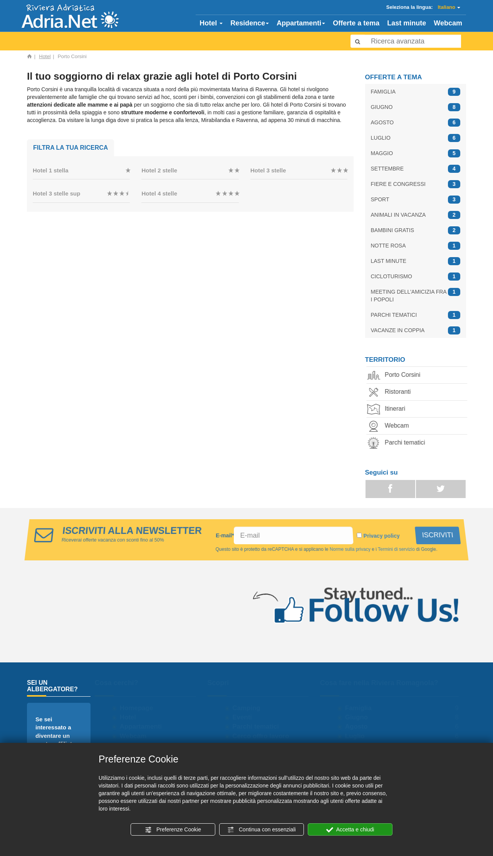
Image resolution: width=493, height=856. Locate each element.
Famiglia (360, 708)
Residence (249, 23)
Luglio (357, 736)
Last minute (406, 23)
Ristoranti (392, 392)
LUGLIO (416, 138)
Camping (249, 708)
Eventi (245, 717)
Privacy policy (382, 536)
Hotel (211, 23)
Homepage (139, 708)
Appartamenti (301, 23)
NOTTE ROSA (416, 246)
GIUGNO (416, 107)
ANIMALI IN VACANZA (416, 215)
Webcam (448, 23)
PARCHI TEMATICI (416, 315)
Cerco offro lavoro (263, 736)
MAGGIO (416, 153)
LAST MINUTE (416, 261)
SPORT (416, 200)
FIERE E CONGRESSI (416, 184)
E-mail (225, 535)
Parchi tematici (399, 443)
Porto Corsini (397, 375)
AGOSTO (416, 123)
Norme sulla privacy (349, 549)
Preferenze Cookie (173, 829)
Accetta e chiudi (350, 829)
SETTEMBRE (416, 169)
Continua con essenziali (261, 829)
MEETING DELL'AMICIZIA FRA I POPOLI (416, 295)
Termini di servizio (395, 549)
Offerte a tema (356, 23)
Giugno (358, 717)
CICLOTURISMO (416, 277)
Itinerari (389, 409)
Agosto (358, 726)
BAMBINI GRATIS (416, 230)
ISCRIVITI (438, 535)
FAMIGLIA (416, 92)
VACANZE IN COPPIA (416, 330)
